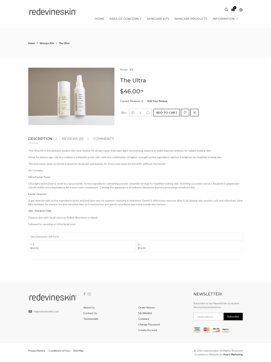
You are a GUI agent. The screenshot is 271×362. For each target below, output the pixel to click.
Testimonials (90, 318)
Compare (143, 318)
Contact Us (90, 313)
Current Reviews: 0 (131, 101)
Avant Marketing (233, 354)
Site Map (78, 350)
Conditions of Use (59, 350)
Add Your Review (157, 101)
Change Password (149, 324)
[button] (111, 71)
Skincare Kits (47, 43)
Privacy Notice (36, 350)
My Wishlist (145, 313)
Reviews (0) (73, 139)
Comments (103, 139)
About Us (89, 307)
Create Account (147, 330)
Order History (146, 307)
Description (40, 139)
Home (31, 43)
